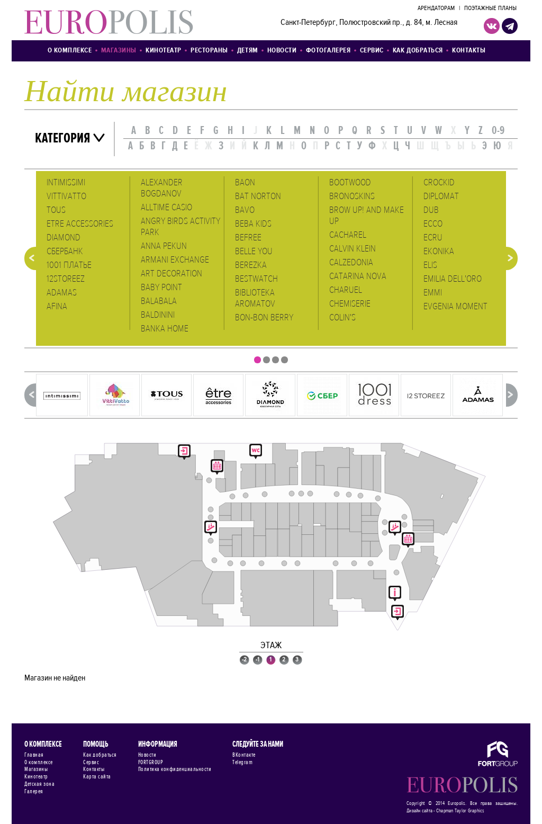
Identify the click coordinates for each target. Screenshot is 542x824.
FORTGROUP (151, 762)
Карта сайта (97, 777)
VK (492, 26)
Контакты (468, 50)
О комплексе (70, 50)
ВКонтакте (244, 755)
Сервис (372, 50)
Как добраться (418, 50)
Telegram (242, 762)
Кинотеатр (164, 50)
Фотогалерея (328, 50)
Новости (282, 50)
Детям (247, 50)
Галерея (33, 792)
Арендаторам (436, 8)
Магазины (119, 50)
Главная (34, 755)
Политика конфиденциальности (175, 769)
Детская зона (39, 784)
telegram (510, 26)
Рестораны (209, 50)
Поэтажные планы (490, 8)
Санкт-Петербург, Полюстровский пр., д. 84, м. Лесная (369, 23)
